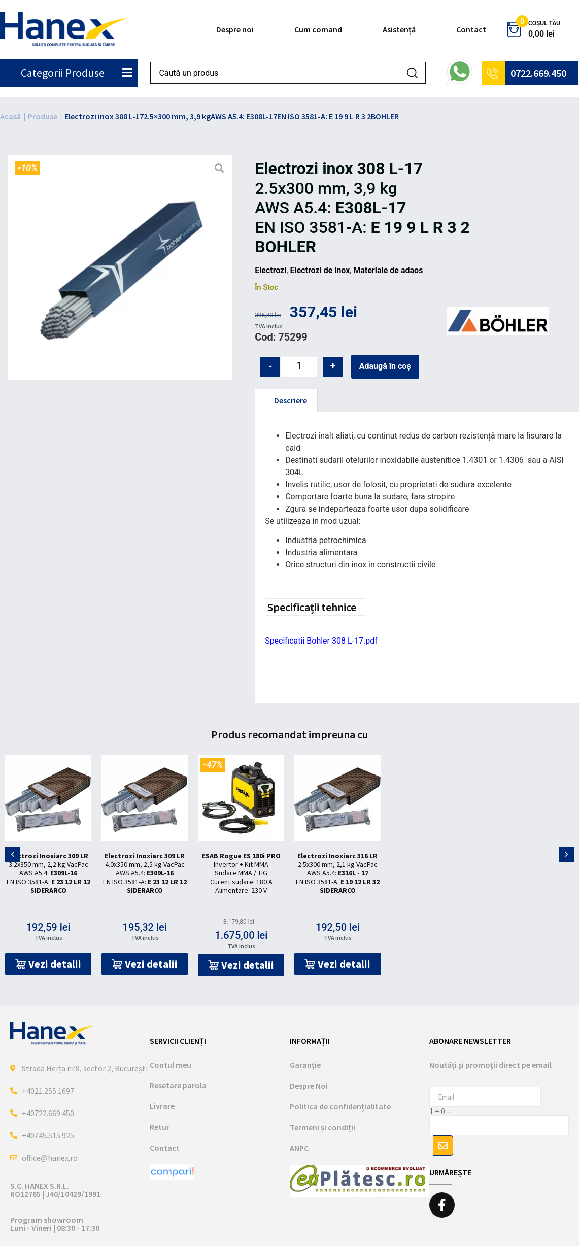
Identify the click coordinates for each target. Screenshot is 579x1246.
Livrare (162, 1106)
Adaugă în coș (385, 366)
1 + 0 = (440, 1111)
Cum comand (318, 29)
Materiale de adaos (388, 270)
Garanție (305, 1065)
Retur (159, 1127)
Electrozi (270, 270)
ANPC (299, 1148)
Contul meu (170, 1065)
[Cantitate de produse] (299, 366)
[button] (48, 964)
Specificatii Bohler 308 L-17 (314, 641)
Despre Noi (309, 1086)
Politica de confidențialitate (340, 1106)
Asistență (399, 29)
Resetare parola (178, 1085)
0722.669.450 (538, 72)
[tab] (286, 400)
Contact (471, 29)
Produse (42, 116)
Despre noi (235, 29)
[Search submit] (412, 72)
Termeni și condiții (322, 1127)
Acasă (10, 116)
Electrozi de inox (320, 270)
